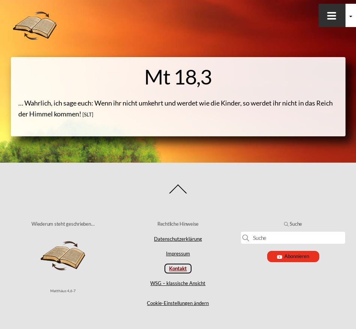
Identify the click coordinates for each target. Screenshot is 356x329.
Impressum (178, 254)
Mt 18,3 (178, 76)
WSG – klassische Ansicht (177, 283)
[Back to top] (178, 193)
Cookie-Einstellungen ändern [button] (178, 303)
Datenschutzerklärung (178, 239)
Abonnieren (293, 256)
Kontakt (178, 269)
